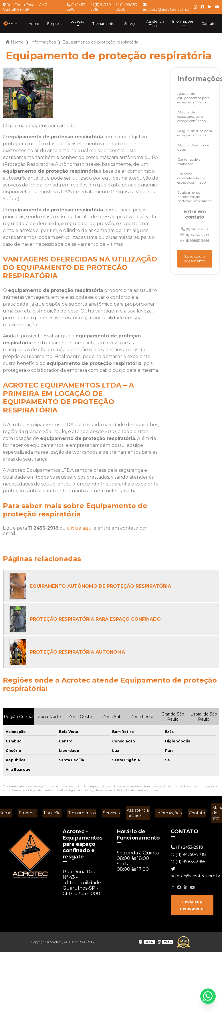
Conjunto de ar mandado (189, 161)
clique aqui (79, 528)
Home (20, 23)
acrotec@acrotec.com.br (167, 7)
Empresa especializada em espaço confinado (191, 178)
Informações (181, 21)
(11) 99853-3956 (127, 6)
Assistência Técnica (151, 23)
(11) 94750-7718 (101, 6)
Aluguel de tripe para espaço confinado (194, 133)
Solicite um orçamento (194, 258)
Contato (208, 23)
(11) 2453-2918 (77, 6)
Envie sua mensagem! (192, 898)
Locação (67, 21)
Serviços (125, 23)
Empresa (42, 23)
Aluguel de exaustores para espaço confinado (191, 116)
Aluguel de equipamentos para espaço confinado (193, 97)
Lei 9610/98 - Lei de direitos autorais (133, 790)
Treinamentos (96, 23)
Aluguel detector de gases (193, 147)
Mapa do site (211, 810)
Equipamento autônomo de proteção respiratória (194, 196)
